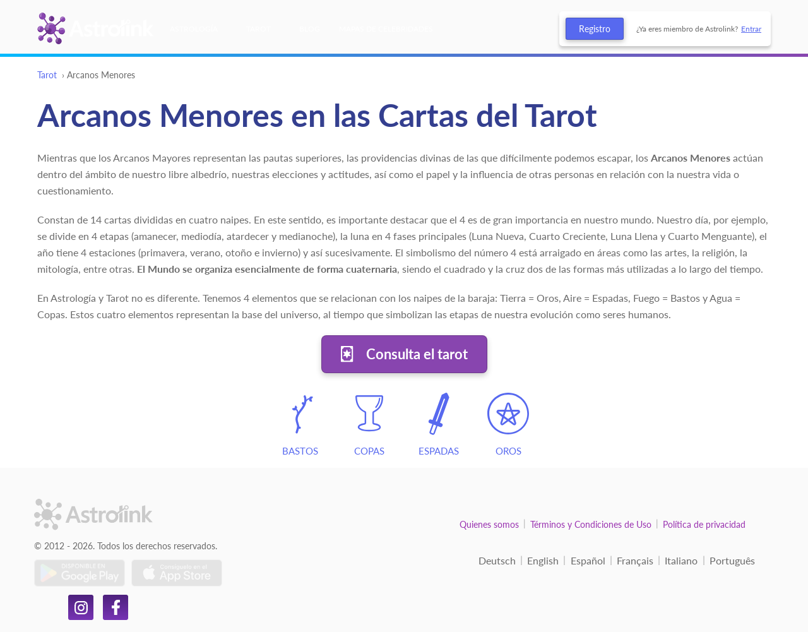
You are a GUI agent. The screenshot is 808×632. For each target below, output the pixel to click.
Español (588, 560)
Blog (309, 28)
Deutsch (497, 560)
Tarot (258, 28)
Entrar (751, 28)
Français (635, 560)
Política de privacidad (704, 524)
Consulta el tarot (417, 353)
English (543, 560)
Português (732, 560)
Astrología (194, 28)
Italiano (681, 560)
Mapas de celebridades (386, 28)
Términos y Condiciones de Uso (590, 524)
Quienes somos (489, 524)
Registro (594, 28)
